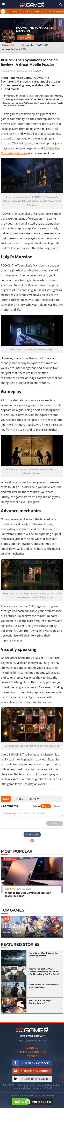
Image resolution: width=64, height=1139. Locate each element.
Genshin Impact (12, 932)
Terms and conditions (32, 1052)
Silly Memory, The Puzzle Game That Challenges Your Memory (33, 95)
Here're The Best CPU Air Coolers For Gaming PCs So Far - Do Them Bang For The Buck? (44, 971)
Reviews (38, 70)
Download (25, 37)
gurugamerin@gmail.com (34, 1040)
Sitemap (32, 1056)
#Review (34, 799)
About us (32, 1047)
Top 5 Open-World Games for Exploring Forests (43, 954)
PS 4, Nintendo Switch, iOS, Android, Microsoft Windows (25, 935)
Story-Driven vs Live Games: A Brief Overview (44, 986)
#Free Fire (39, 11)
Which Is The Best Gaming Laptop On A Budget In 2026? (28, 894)
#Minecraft (13, 11)
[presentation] (13, 799)
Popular (57, 806)
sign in (16, 813)
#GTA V (26, 11)
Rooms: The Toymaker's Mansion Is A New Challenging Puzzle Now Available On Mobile (33, 104)
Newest (45, 806)
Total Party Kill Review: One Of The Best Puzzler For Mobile (31, 99)
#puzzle (21, 799)
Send (55, 823)
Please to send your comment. (25, 813)
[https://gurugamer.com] (32, 1029)
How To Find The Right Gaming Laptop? (40, 1002)
